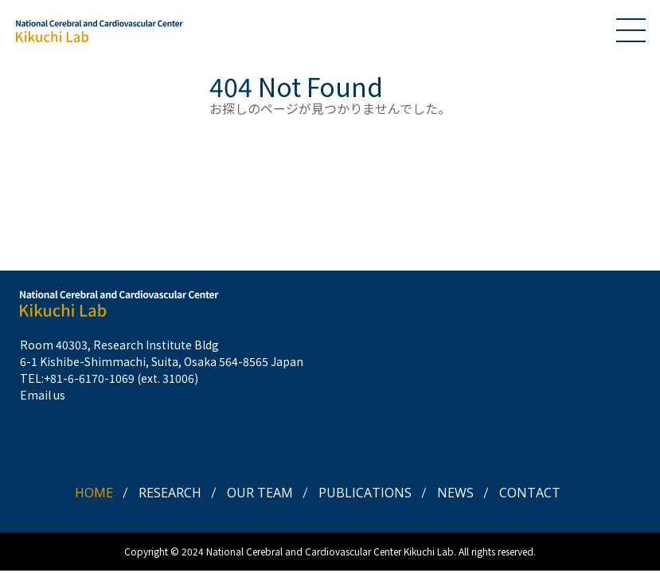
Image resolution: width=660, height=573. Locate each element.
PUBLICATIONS (365, 492)
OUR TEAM (260, 492)
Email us (42, 395)
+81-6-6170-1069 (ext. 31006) (121, 378)
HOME (94, 492)
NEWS (455, 492)
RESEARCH (170, 492)
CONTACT (529, 492)
